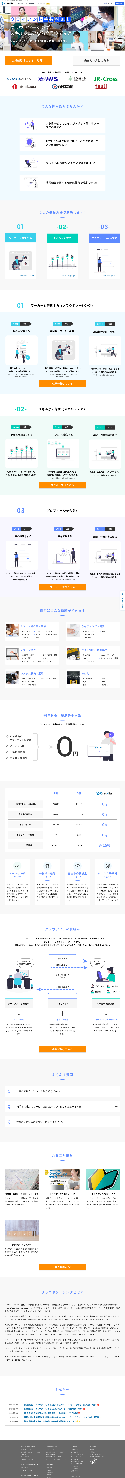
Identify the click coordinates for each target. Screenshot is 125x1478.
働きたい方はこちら (123, 600)
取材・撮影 (49, 1458)
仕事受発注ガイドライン (77, 1430)
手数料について (75, 1435)
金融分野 (49, 1444)
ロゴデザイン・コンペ (26, 1455)
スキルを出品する (50, 1423)
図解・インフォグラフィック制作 (54, 1463)
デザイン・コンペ (25, 1452)
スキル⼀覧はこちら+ (69, 248)
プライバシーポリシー (96, 1423)
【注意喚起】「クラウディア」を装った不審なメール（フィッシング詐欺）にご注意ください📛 (61, 1374)
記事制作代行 (49, 1437)
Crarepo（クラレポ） (77, 1451)
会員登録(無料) (119, 3)
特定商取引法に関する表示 (97, 1426)
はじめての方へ (75, 1421)
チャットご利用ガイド (77, 1433)
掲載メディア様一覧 (76, 1458)
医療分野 (49, 1439)
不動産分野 (50, 1441)
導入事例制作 (49, 1465)
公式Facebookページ (76, 1453)
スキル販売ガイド (76, 1428)
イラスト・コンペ (25, 1450)
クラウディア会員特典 (77, 1449)
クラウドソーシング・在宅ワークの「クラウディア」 (62, 1474)
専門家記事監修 (50, 1456)
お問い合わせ (74, 1440)
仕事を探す (20, 3)
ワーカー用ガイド (76, 1426)
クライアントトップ (26, 1419)
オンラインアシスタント (27, 1439)
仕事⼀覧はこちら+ (27, 247)
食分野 (48, 1451)
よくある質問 (74, 1438)
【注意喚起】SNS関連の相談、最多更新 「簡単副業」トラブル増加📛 (51, 1382)
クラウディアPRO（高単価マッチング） (56, 1428)
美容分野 (49, 1446)
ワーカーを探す (30, 3)
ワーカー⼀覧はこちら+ (110, 248)
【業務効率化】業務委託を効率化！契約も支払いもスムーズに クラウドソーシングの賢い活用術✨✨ (63, 1387)
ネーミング (23, 1448)
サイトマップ (74, 1460)
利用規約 (92, 1421)
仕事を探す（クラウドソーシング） (55, 1421)
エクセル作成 (24, 1437)
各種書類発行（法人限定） (28, 1428)
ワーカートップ (50, 1419)
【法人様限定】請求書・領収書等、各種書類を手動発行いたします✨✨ (51, 1391)
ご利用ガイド (74, 1419)
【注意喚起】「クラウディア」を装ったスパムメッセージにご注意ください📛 (54, 1378)
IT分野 (48, 1449)
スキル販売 (23, 1457)
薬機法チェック (50, 1453)
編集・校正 (49, 1460)
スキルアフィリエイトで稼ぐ (53, 1426)
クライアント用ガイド (77, 1423)
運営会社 (92, 1419)
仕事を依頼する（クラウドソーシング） (31, 1421)
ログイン (110, 3)
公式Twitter (74, 1456)
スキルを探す (42, 3)
